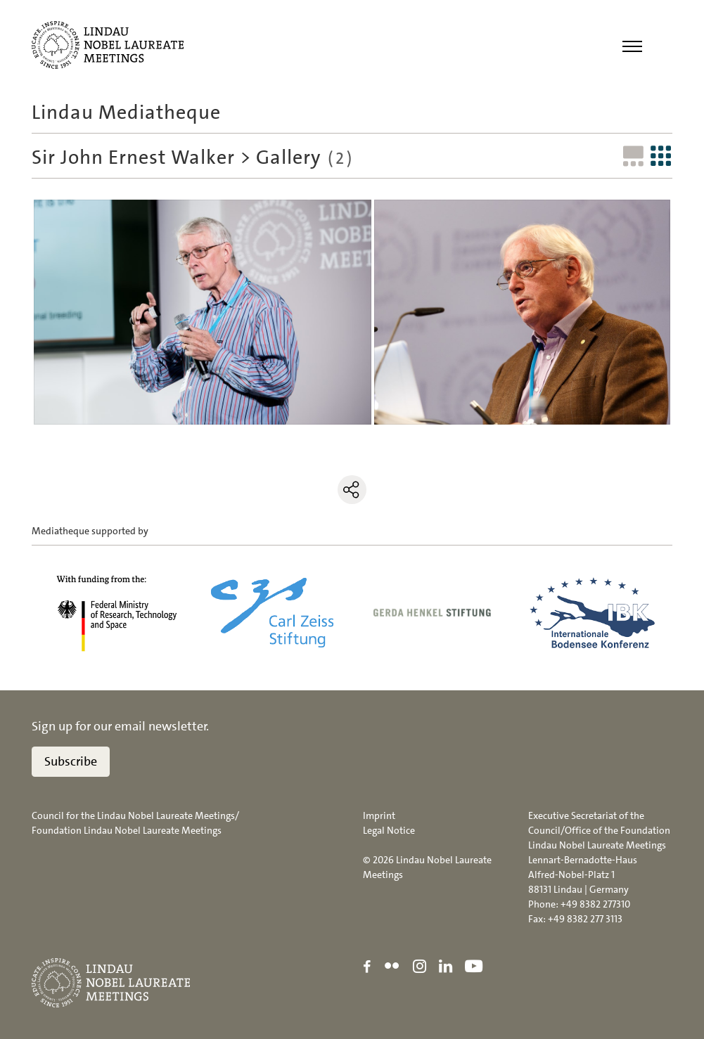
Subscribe (70, 761)
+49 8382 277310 (595, 904)
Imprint (379, 815)
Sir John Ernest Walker (133, 157)
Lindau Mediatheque (126, 112)
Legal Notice (389, 830)
